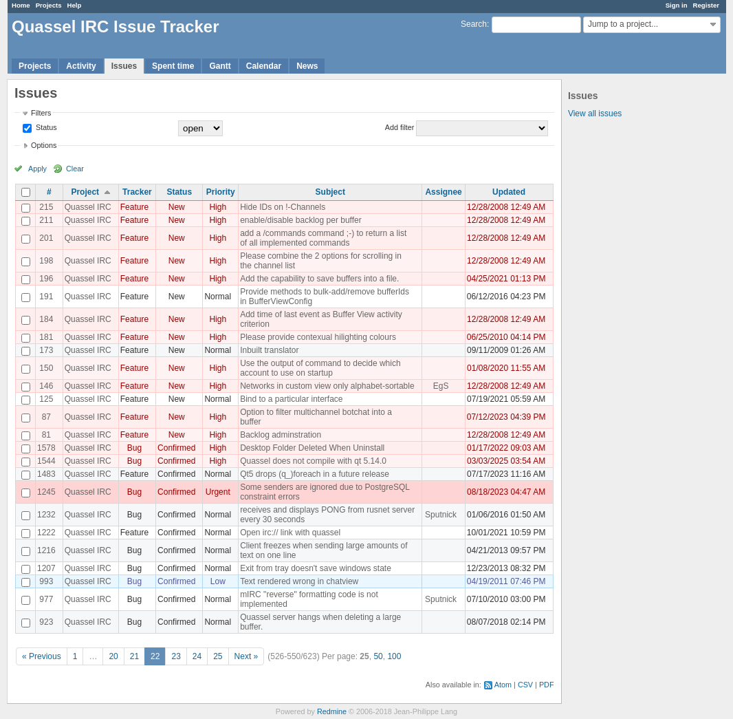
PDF (546, 684)
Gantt (219, 66)
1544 (46, 461)
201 (46, 238)
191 (46, 296)
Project (85, 192)
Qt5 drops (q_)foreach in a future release (314, 474)
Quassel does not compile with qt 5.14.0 (313, 461)
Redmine (332, 711)
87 (46, 417)
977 (46, 599)
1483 (46, 474)
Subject (330, 192)
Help (74, 5)
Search (474, 24)
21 (134, 656)
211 (46, 220)
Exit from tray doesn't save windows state (315, 568)
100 (394, 656)
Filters (41, 113)
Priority (220, 192)
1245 (46, 492)
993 (46, 581)
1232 (46, 514)
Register (706, 5)
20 (113, 656)
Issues (124, 66)
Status (45, 127)
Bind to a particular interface (291, 399)
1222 (46, 532)
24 (197, 656)
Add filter (400, 127)
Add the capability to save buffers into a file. (319, 278)
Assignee (443, 192)
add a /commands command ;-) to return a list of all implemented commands (323, 238)
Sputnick (441, 514)
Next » (246, 656)
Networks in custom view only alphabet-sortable (327, 386)
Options (43, 145)
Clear (75, 168)
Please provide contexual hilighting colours (318, 337)
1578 (46, 448)
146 (46, 386)
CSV (525, 684)
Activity (81, 66)
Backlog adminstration (280, 435)
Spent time (173, 66)
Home (21, 5)
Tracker (137, 192)
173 (46, 350)
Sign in (677, 5)
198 (46, 261)
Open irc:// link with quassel (290, 532)
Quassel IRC (88, 207)
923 (46, 622)
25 (217, 656)
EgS (441, 386)
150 (46, 368)
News (307, 66)
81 (46, 435)
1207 (46, 568)
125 (46, 399)
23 (175, 656)
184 (46, 319)
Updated (508, 192)
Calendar (263, 66)
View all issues (595, 113)
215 (46, 207)
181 (46, 337)
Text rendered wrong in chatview (299, 581)
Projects (49, 5)
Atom (503, 684)
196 (46, 278)
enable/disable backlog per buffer (301, 220)
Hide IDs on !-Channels (282, 207)
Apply (37, 168)
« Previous (41, 656)
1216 (46, 550)
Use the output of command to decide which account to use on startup (320, 368)
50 (377, 656)
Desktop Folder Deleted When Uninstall (312, 448)
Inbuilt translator (269, 350)
